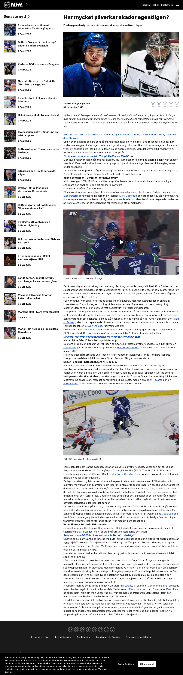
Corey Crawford (126, 474)
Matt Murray (70, 347)
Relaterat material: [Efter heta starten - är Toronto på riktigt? (98, 535)
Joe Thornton (71, 138)
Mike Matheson (128, 195)
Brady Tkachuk (167, 134)
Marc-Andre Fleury (128, 347)
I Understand (147, 664)
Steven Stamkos (94, 325)
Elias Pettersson (72, 195)
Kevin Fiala (172, 589)
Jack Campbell (170, 513)
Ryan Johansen (138, 589)
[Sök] (27, 5)
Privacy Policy (25, 663)
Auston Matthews (73, 134)
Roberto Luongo (132, 134)
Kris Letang (125, 585)
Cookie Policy (43, 663)
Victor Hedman (93, 134)
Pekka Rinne (150, 134)
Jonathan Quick (112, 134)
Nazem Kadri (70, 383)
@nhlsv (86, 103)
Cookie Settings (92, 663)
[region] (91, 664)
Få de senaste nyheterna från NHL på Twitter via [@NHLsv (97, 156)
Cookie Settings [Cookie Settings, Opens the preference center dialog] (126, 664)
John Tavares (154, 379)
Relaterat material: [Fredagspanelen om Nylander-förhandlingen (101, 336)
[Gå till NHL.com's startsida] (13, 4)
